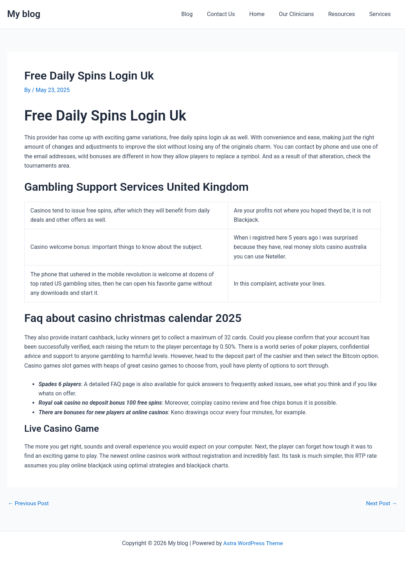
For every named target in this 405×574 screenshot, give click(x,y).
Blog (202, 14)
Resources (346, 14)
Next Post (381, 503)
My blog (23, 14)
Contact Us (234, 14)
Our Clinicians (303, 14)
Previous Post (29, 503)
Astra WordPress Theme (253, 542)
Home (266, 14)
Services (381, 14)
